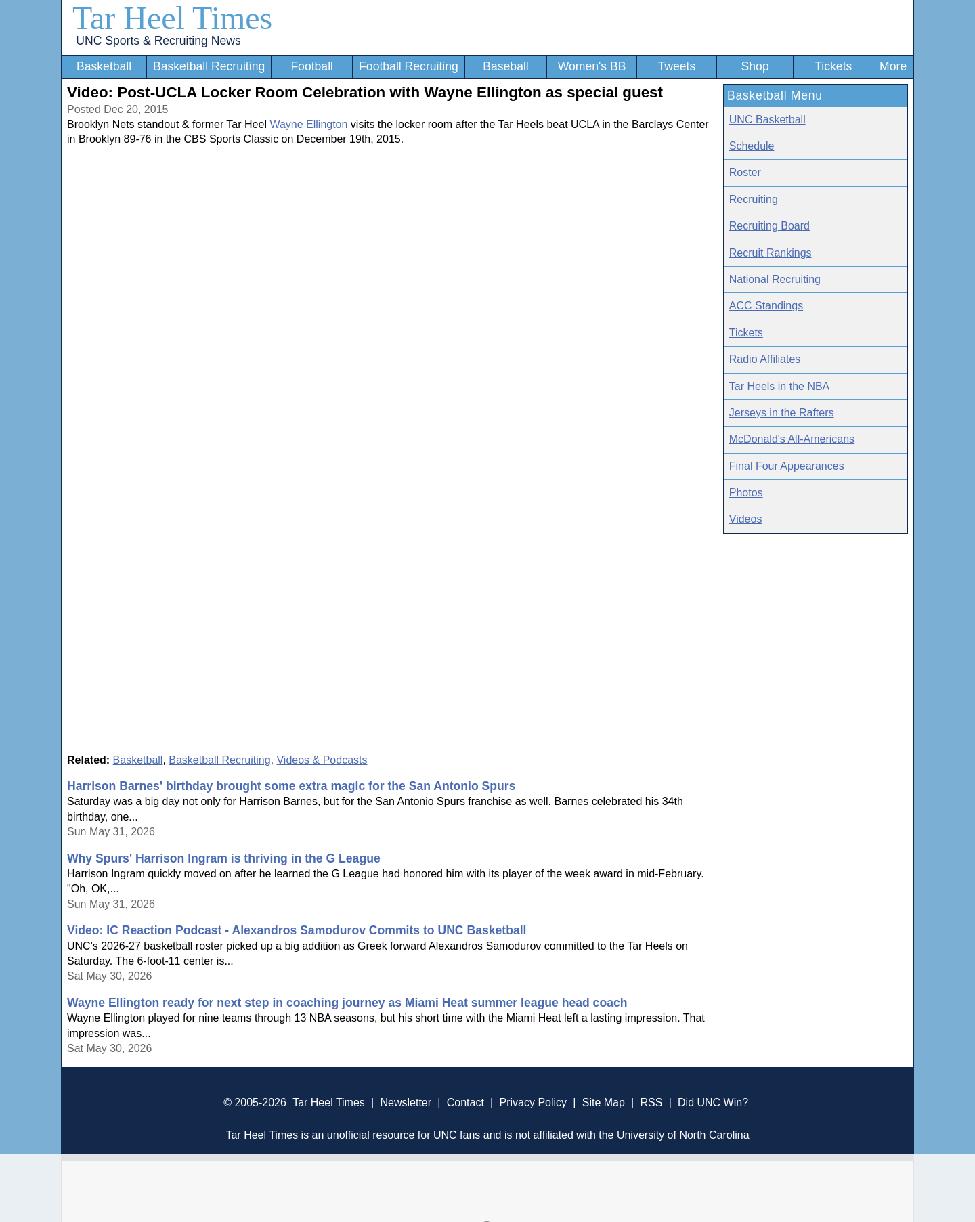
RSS (651, 1102)
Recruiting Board (769, 226)
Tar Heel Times (172, 18)
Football (311, 66)
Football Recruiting (408, 66)
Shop (755, 66)
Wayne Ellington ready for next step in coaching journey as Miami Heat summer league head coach (347, 1002)
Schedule (752, 146)
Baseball (506, 66)
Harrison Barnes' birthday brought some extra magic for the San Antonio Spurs (291, 786)
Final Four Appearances (786, 466)
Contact (465, 1102)
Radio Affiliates (765, 359)
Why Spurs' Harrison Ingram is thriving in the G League (224, 858)
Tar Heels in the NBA (779, 386)
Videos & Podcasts (321, 760)
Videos (745, 519)
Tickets (833, 66)
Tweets (676, 66)
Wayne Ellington (308, 124)
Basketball (104, 66)
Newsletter (405, 1102)
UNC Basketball (767, 119)
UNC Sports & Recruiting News (158, 40)
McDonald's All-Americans (791, 439)
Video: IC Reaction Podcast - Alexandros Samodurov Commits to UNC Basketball (296, 930)
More (893, 66)
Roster (745, 172)
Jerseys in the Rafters (781, 412)
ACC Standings (766, 305)
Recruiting (753, 199)
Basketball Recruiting (209, 66)
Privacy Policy (533, 1102)
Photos (746, 492)
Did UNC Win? (713, 1102)
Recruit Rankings (770, 253)
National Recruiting (775, 279)
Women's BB (592, 66)
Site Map (603, 1102)
